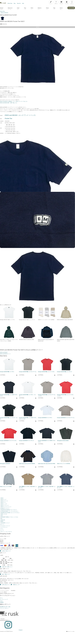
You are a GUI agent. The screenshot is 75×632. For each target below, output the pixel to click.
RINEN (2, 521)
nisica (2, 515)
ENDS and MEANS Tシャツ (5, 353)
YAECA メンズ (3, 499)
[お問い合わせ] (61, 2)
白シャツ (2, 524)
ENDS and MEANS (3, 352)
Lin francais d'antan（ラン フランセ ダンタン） (10, 511)
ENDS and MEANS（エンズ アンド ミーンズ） (21, 115)
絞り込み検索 (71, 7)
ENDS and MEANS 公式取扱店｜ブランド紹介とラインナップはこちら (13, 101)
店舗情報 (1, 602)
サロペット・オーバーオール (6, 531)
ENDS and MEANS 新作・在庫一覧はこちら (8, 102)
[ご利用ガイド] (56, 2)
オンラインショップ (4, 599)
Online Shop (10, 3)
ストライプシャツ (4, 527)
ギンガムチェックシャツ (5, 525)
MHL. (2, 518)
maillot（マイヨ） (4, 514)
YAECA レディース (4, 500)
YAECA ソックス (3, 503)
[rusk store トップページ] (3, 3)
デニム (2, 528)
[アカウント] (51, 2)
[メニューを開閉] (71, 2)
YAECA (1, 498)
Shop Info (19, 3)
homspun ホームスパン (5, 508)
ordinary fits (3, 519)
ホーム (1, 597)
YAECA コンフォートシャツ (5, 506)
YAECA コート (3, 502)
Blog (14, 3)
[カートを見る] (66, 2)
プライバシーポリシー (4, 608)
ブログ (1, 600)
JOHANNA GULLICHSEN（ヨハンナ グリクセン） (10, 512)
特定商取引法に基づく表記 (5, 606)
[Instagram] (11, 629)
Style (23, 3)
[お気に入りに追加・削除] (17, 375)
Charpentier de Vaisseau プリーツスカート (9, 509)
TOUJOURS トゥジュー (5, 522)
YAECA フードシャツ (4, 505)
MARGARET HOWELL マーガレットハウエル (9, 517)
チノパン (2, 530)
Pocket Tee (8, 118)
